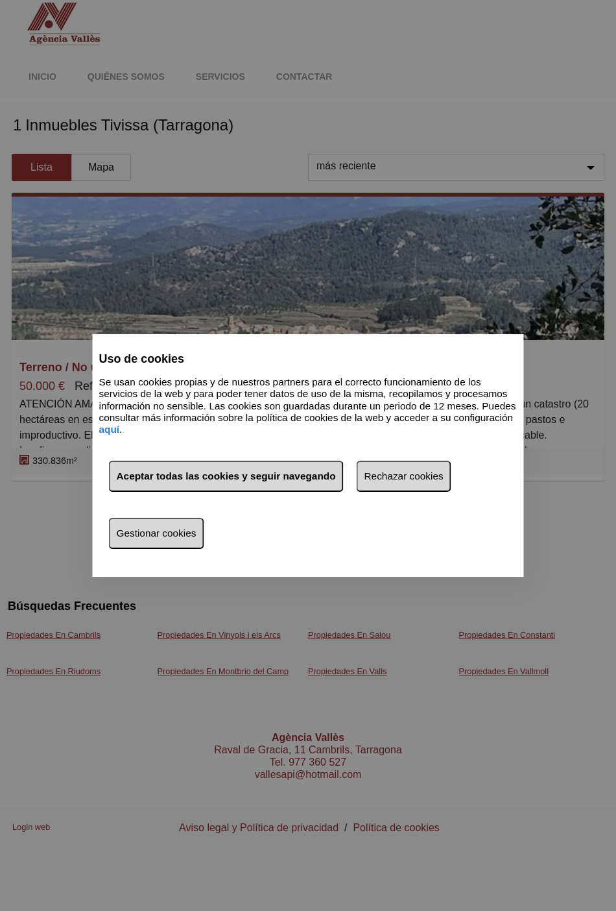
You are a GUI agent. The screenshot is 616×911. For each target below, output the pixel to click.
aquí (109, 429)
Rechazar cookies (404, 475)
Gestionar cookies (156, 533)
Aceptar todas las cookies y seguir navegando (226, 475)
